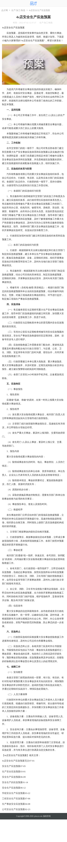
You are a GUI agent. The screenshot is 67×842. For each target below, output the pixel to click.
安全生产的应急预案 (12, 782)
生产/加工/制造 (18, 10)
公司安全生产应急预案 (13, 809)
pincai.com (38, 816)
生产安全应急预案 (11, 771)
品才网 (4, 10)
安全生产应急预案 (11, 766)
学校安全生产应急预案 (13, 793)
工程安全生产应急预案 (13, 798)
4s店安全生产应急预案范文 (15, 760)
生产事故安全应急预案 (13, 804)
